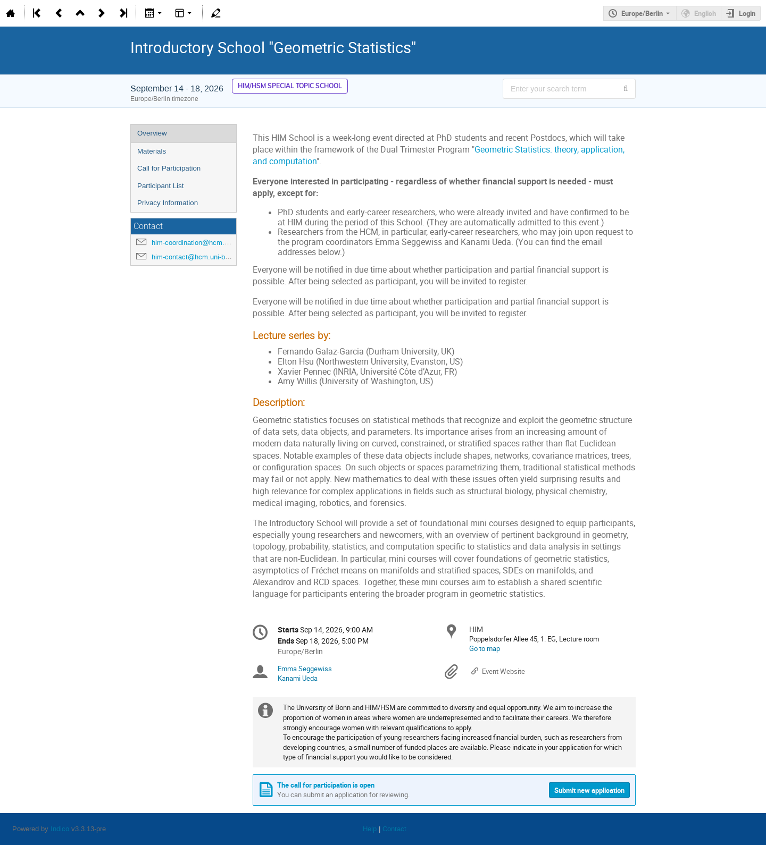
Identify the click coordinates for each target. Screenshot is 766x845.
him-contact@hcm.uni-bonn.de (199, 256)
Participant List (160, 186)
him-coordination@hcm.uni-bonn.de (206, 242)
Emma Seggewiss (305, 668)
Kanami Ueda (298, 678)
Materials (151, 151)
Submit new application (589, 790)
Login (747, 13)
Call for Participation (169, 168)
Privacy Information (167, 203)
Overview (152, 133)
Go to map (484, 648)
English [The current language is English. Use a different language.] (705, 13)
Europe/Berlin (642, 13)
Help (370, 828)
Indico (60, 828)
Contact (394, 828)
